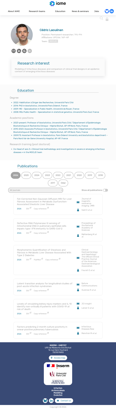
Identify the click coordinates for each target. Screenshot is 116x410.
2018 (100, 176)
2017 (53, 184)
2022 (58, 176)
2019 (90, 176)
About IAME (14, 12)
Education (60, 12)
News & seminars (80, 12)
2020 (79, 176)
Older (63, 184)
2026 (15, 176)
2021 (68, 176)
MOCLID (53, 42)
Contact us (64, 401)
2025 (26, 176)
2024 (36, 176)
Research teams (37, 12)
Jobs (96, 12)
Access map (58, 359)
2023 (47, 176)
